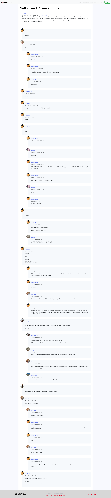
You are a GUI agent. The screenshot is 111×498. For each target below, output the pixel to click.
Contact (47, 495)
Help (80, 2)
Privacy (60, 495)
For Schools (93, 2)
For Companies (85, 2)
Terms (64, 495)
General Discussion (44, 15)
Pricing (51, 495)
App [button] (98, 2)
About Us (56, 495)
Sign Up (107, 2)
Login (102, 2)
